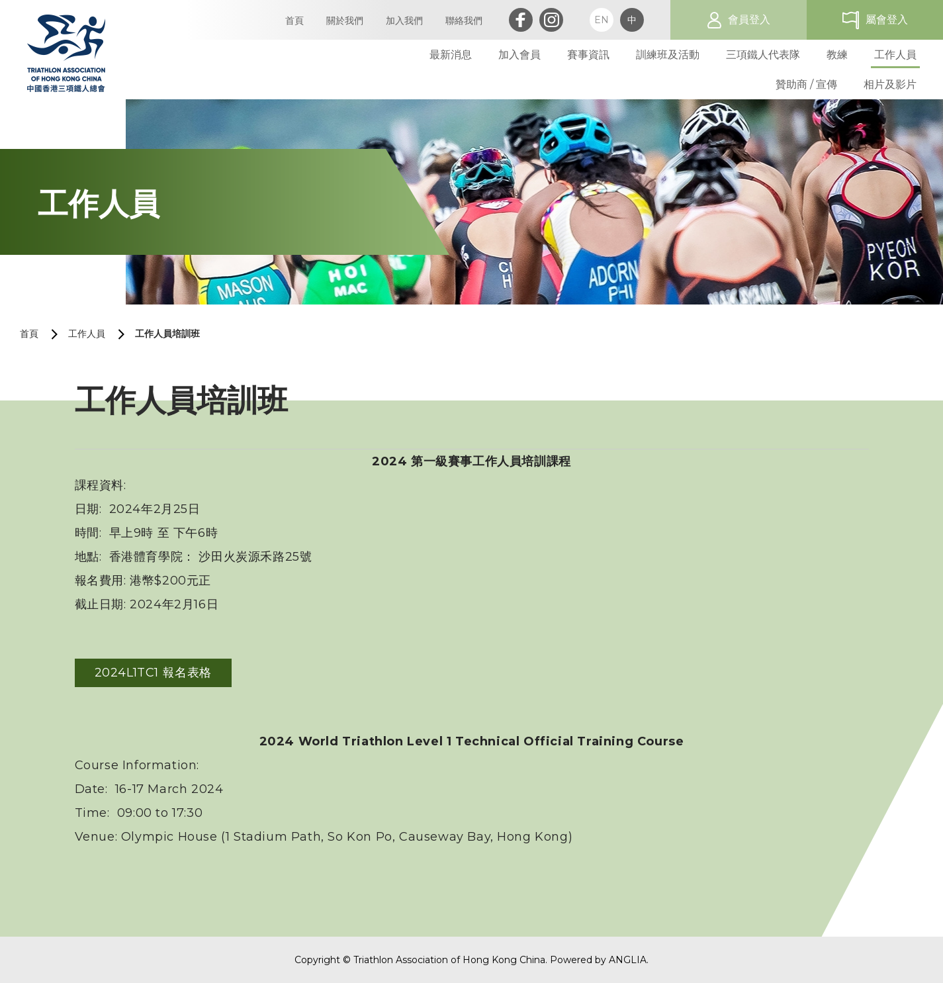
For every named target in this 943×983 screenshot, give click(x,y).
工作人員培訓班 (167, 334)
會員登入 (749, 19)
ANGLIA (628, 960)
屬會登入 (887, 19)
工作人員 (86, 334)
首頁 (29, 334)
